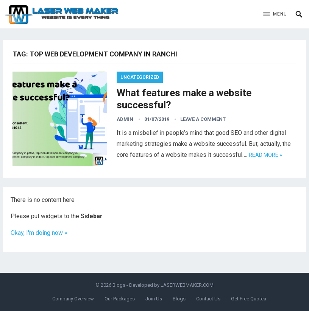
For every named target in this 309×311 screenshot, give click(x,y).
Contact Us (208, 299)
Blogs (118, 285)
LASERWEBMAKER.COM (187, 285)
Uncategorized (139, 77)
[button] (275, 14)
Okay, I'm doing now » (39, 232)
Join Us (153, 299)
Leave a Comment (203, 119)
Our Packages (120, 299)
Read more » (265, 155)
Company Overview (73, 299)
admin (125, 119)
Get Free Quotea (248, 299)
